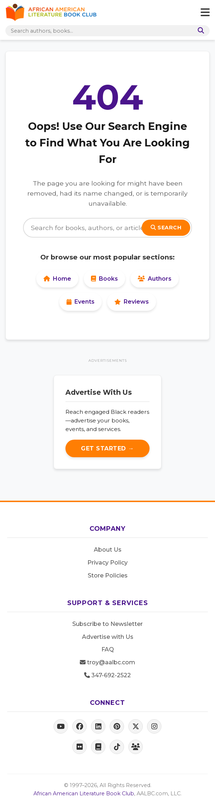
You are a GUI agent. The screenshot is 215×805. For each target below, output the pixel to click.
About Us (108, 549)
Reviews (131, 301)
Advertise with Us (107, 636)
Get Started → (107, 448)
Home (57, 278)
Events (81, 301)
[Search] (199, 30)
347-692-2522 (107, 675)
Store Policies (108, 575)
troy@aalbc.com (107, 662)
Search (166, 227)
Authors (154, 278)
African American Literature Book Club (83, 793)
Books (104, 278)
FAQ (107, 649)
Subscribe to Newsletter (107, 624)
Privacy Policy (107, 562)
